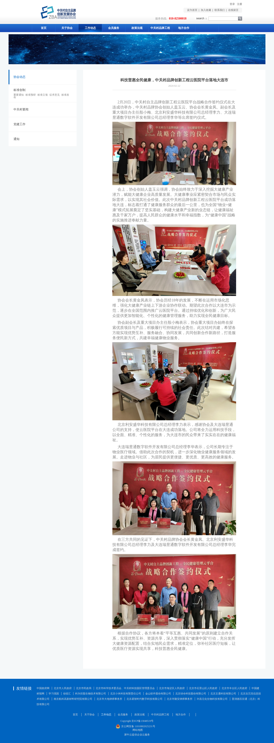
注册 (239, 4)
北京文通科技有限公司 (223, 693)
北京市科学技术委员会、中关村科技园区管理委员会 (125, 688)
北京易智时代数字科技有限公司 (144, 698)
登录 (232, 4)
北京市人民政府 (63, 688)
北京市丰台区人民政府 (234, 688)
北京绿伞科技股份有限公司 (190, 693)
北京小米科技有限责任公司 (125, 693)
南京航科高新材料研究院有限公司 (73, 698)
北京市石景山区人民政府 (203, 688)
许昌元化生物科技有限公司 (212, 698)
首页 (43, 28)
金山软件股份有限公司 (158, 693)
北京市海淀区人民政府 (172, 688)
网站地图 (137, 729)
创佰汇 (67, 693)
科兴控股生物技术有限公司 (90, 693)
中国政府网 (43, 688)
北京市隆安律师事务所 (179, 698)
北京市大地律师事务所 (109, 698)
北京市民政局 (83, 688)
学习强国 (54, 693)
